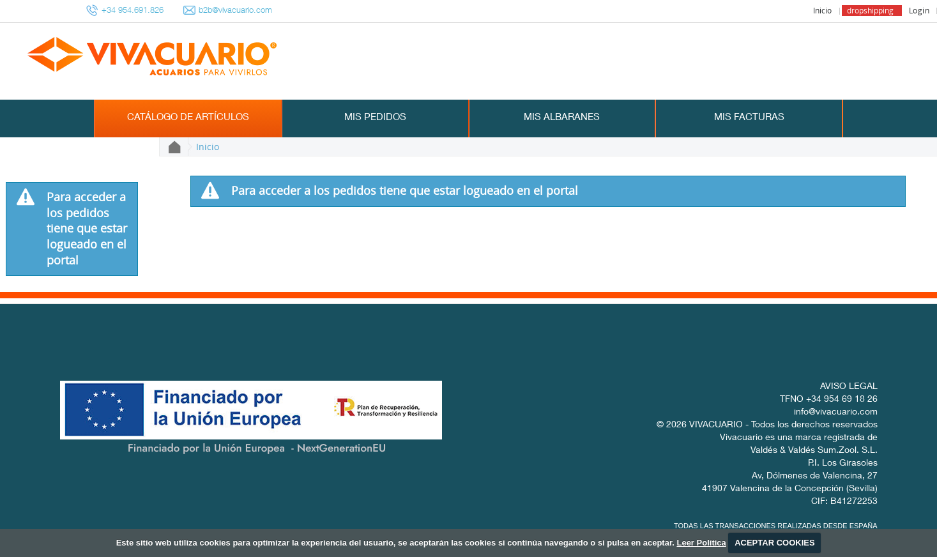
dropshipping (870, 10)
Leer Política (701, 542)
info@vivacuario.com (836, 412)
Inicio (822, 10)
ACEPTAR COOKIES (774, 542)
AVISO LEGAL (849, 387)
